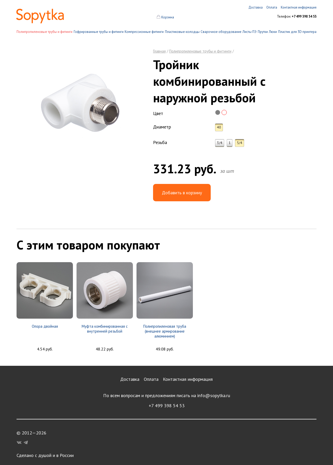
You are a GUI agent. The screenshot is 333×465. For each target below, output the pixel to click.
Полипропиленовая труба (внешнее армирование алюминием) (164, 331)
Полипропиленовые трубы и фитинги (44, 32)
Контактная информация (188, 379)
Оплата (151, 379)
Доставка (129, 379)
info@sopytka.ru (213, 395)
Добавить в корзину (182, 193)
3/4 (219, 142)
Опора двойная (45, 326)
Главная (159, 51)
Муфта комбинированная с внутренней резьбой (105, 329)
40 (219, 127)
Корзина (167, 17)
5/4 (239, 142)
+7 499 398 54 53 (167, 406)
